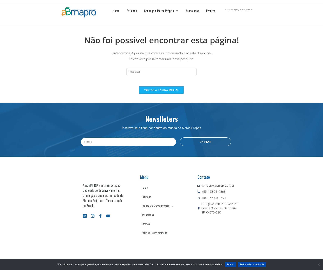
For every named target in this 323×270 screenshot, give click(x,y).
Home (116, 10)
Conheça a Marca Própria (161, 11)
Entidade (132, 10)
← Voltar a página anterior (238, 9)
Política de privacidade (252, 264)
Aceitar (230, 264)
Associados (192, 10)
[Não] (318, 264)
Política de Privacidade (154, 233)
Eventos (210, 10)
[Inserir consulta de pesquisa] (161, 71)
